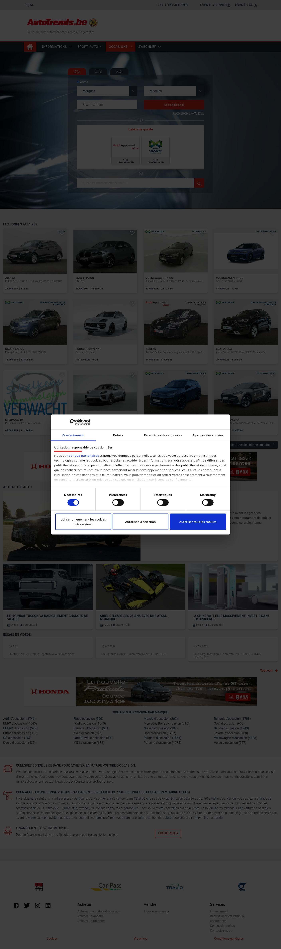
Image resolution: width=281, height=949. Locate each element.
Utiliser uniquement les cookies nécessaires (83, 521)
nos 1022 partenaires (83, 455)
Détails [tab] (118, 435)
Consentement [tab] (73, 435)
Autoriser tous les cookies (198, 522)
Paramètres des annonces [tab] (163, 435)
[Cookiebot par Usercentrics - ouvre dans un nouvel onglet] (72, 422)
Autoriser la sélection (140, 522)
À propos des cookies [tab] (207, 435)
